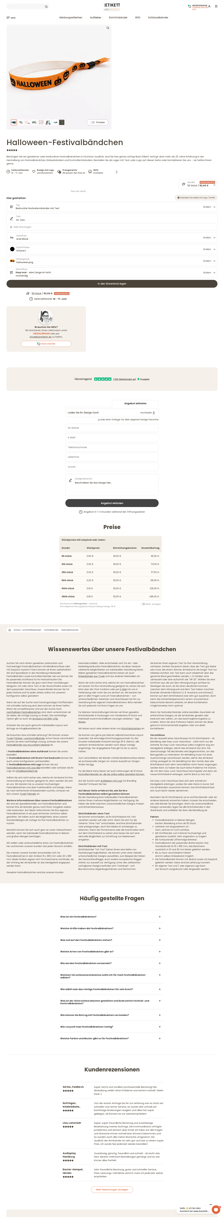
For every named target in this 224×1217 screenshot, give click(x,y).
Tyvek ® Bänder (28, 793)
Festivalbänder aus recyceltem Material (28, 744)
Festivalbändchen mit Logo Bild (23, 767)
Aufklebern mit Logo (111, 780)
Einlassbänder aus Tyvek (91, 676)
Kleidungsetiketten (70, 17)
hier (92, 764)
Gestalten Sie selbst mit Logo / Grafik (196, 197)
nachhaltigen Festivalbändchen (24, 712)
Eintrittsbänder (118, 17)
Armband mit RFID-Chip (45, 718)
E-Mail (123, 689)
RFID (137, 17)
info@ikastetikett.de (40, 336)
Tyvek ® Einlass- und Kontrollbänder (26, 738)
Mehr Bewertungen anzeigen (112, 1189)
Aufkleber (95, 17)
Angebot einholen (135, 403)
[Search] (28, 6)
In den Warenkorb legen (112, 283)
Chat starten (46, 344)
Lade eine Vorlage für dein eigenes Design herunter (129, 419)
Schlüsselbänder (158, 17)
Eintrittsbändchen (131, 728)
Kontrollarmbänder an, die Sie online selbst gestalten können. (111, 774)
